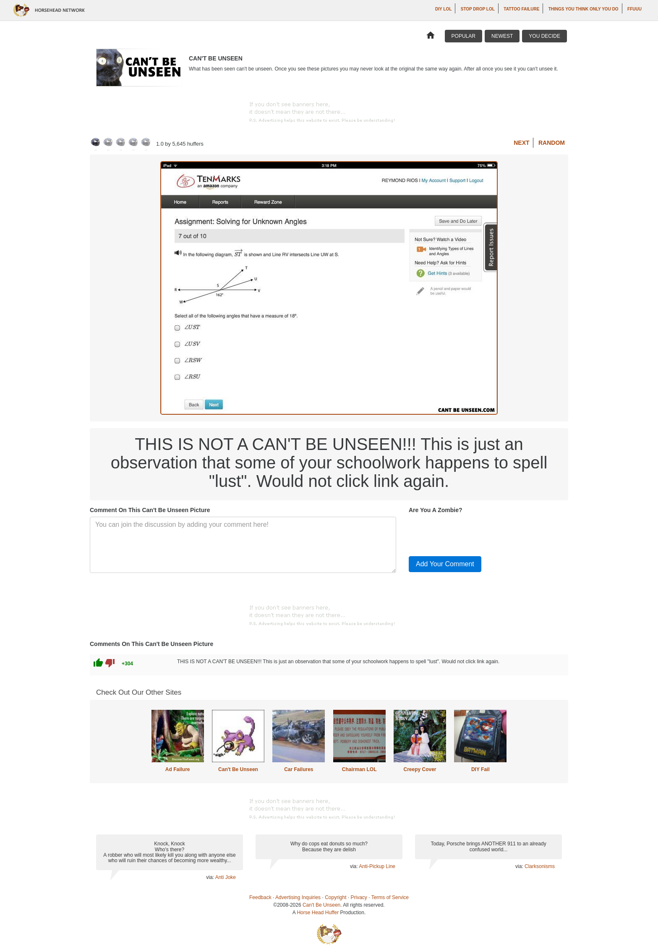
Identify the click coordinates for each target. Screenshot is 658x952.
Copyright (335, 897)
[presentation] (472, 533)
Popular (463, 36)
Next (521, 142)
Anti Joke (225, 877)
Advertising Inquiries (298, 897)
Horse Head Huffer (318, 912)
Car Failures (298, 769)
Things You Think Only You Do (583, 9)
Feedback (260, 897)
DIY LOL (443, 9)
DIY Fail (480, 769)
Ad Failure (177, 769)
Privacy (359, 897)
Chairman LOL (359, 769)
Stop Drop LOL (478, 9)
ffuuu (634, 9)
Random (551, 142)
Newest (502, 36)
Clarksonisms (540, 866)
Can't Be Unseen (238, 769)
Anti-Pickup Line (377, 866)
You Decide (544, 36)
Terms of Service (390, 897)
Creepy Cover (419, 769)
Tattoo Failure (521, 9)
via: (210, 877)
